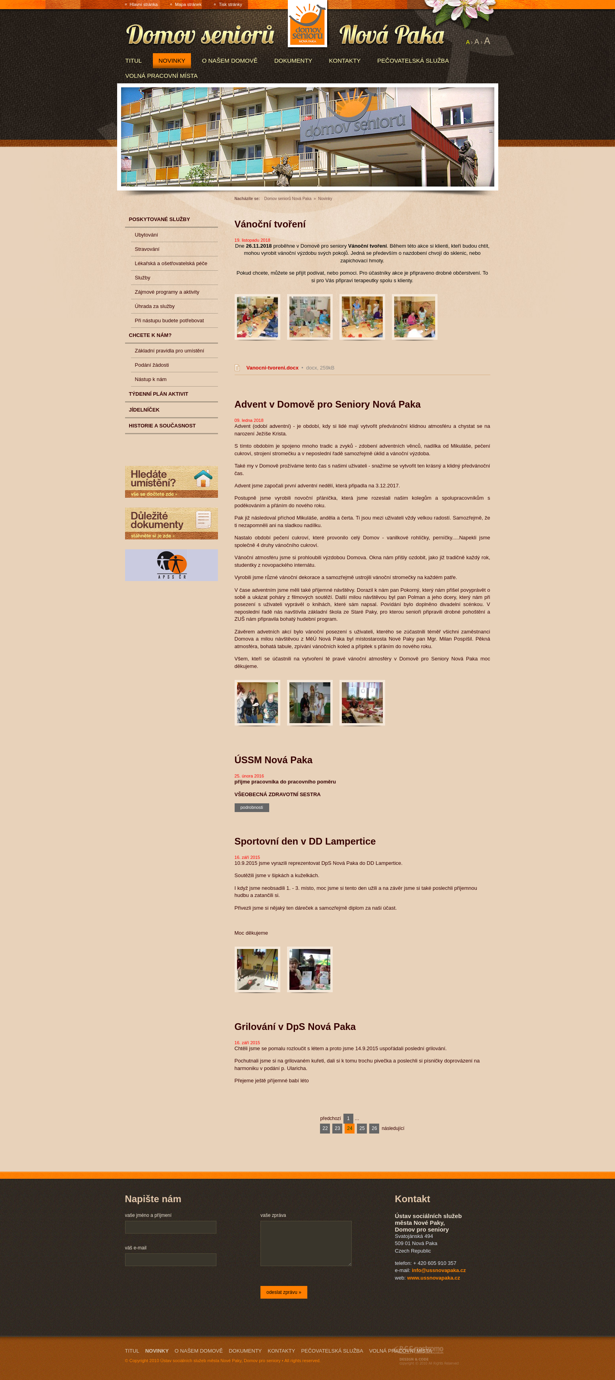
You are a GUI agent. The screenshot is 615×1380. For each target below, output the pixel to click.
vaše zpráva (273, 1215)
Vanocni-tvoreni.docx (273, 368)
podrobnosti (252, 807)
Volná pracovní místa (161, 75)
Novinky (171, 60)
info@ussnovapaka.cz (439, 1270)
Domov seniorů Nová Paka (288, 198)
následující (393, 1128)
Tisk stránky (230, 4)
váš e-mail (136, 1248)
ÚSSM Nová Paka (274, 759)
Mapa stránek (188, 4)
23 (337, 1128)
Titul (133, 60)
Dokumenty (293, 60)
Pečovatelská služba (413, 60)
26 (374, 1128)
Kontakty (345, 60)
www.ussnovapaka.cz (433, 1278)
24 (349, 1128)
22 (325, 1128)
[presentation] (185, 1293)
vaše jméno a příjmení (148, 1215)
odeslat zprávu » (283, 1292)
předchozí (330, 1118)
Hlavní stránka (144, 4)
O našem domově (230, 60)
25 (361, 1128)
